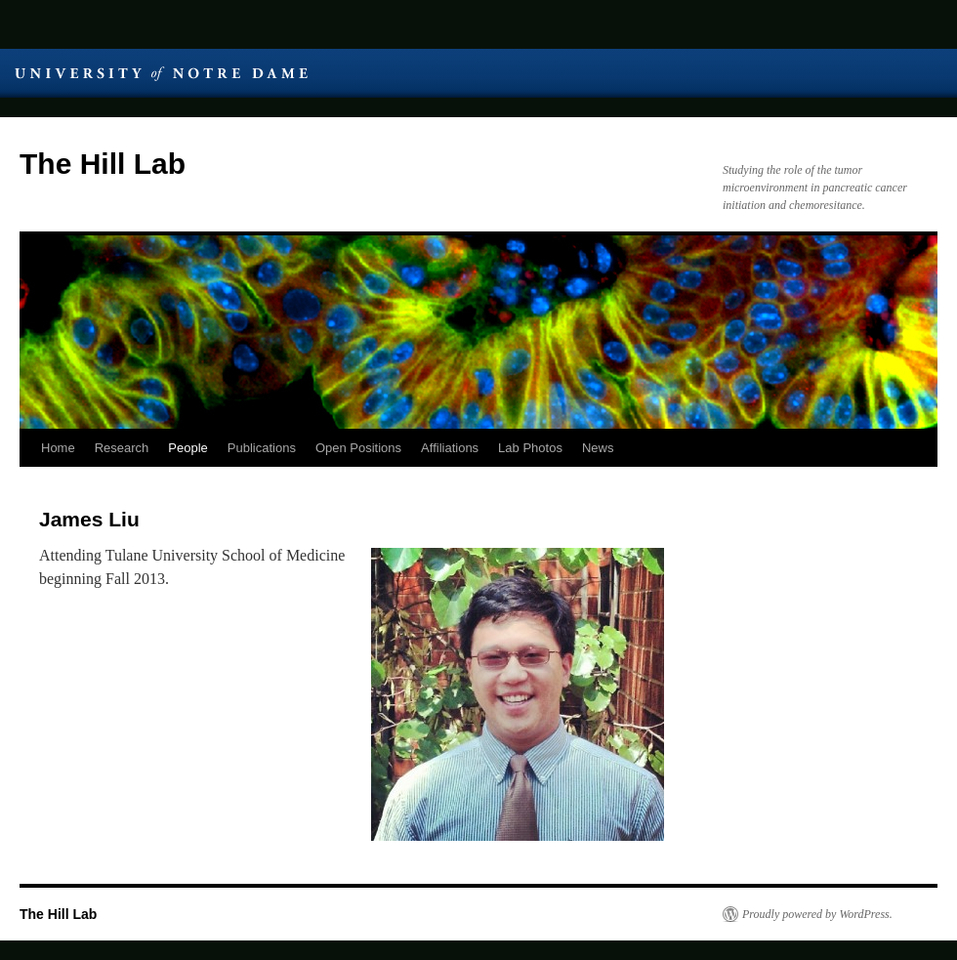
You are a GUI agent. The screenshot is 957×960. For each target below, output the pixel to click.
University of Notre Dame (161, 73)
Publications (262, 447)
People (187, 447)
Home (58, 447)
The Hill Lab (103, 163)
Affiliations (449, 447)
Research (122, 447)
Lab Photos (530, 447)
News (598, 447)
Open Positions (358, 447)
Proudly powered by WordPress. (817, 914)
